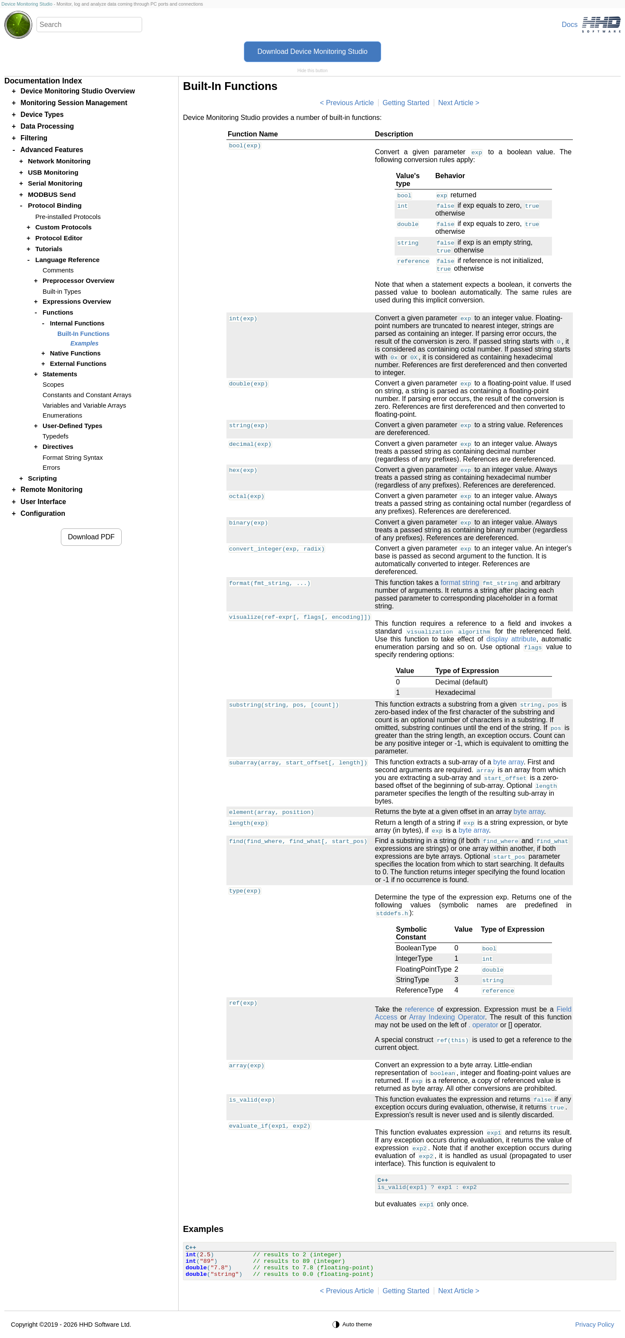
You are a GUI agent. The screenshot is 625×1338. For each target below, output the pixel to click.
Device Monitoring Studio (26, 4)
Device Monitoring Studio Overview (77, 91)
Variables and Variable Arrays (84, 405)
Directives (58, 446)
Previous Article (350, 102)
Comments (58, 270)
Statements (60, 374)
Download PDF (91, 537)
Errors (51, 467)
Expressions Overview (77, 301)
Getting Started (405, 102)
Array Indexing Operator (447, 1017)
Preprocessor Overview (78, 280)
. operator (483, 1025)
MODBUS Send (52, 194)
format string (460, 582)
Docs (570, 24)
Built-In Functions (83, 333)
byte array (508, 762)
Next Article (455, 102)
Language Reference (67, 259)
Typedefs (56, 436)
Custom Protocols (63, 227)
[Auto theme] (353, 1324)
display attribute (511, 639)
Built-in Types (62, 291)
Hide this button (312, 70)
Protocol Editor (59, 238)
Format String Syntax (73, 457)
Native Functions (75, 353)
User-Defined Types (72, 425)
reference (420, 1009)
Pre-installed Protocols (68, 216)
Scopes (53, 384)
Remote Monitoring (51, 489)
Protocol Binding (55, 205)
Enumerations (62, 415)
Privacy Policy (594, 1324)
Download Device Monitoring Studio (312, 51)
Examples (84, 343)
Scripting (42, 478)
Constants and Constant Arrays (87, 395)
